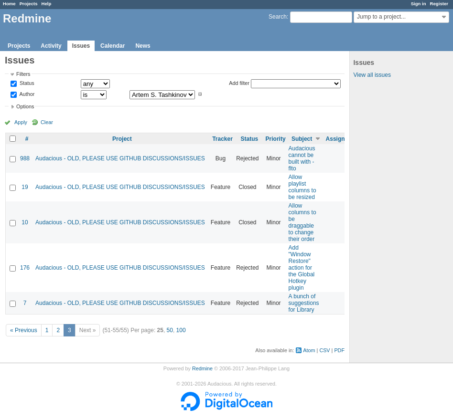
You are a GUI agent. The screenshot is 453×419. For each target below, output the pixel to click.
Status (26, 83)
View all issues (371, 75)
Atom (309, 350)
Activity (51, 45)
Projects (29, 3)
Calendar (112, 45)
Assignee (338, 139)
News (142, 45)
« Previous (23, 330)
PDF (339, 350)
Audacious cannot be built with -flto (302, 158)
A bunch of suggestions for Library (304, 303)
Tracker (222, 139)
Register (439, 3)
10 (25, 222)
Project (122, 139)
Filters (23, 74)
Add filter (239, 83)
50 (170, 330)
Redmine (202, 368)
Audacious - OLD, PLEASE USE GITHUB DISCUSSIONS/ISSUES (120, 158)
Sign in (418, 3)
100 (181, 330)
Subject (301, 139)
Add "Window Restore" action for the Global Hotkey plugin (302, 267)
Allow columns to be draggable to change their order (302, 222)
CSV (324, 350)
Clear (47, 122)
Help (47, 3)
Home (9, 3)
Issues (81, 45)
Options (25, 106)
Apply (20, 122)
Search (278, 16)
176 (25, 267)
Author (26, 94)
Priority (276, 139)
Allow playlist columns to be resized (302, 187)
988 (25, 158)
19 (25, 187)
